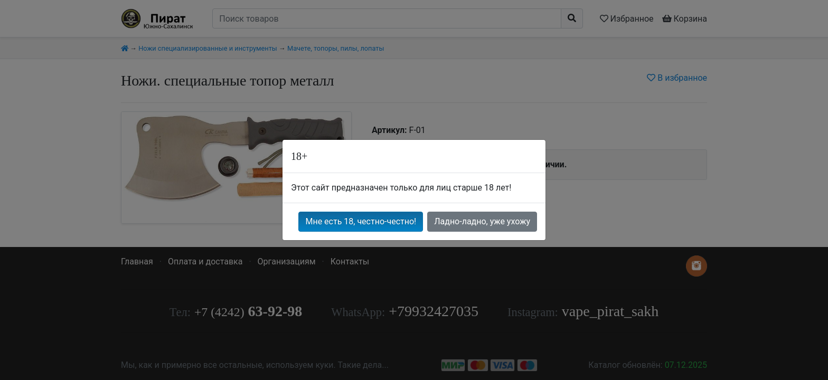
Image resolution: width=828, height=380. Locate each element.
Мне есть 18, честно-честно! (360, 221)
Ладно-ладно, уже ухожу (482, 221)
